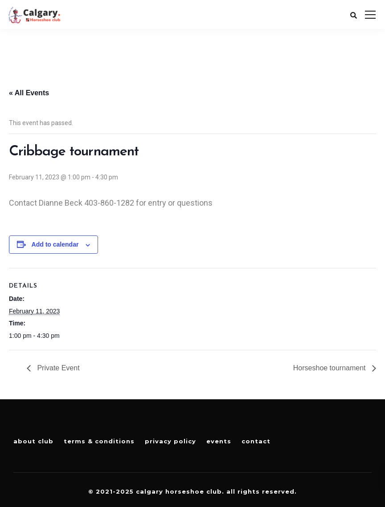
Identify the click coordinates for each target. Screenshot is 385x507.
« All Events (29, 93)
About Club (33, 441)
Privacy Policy (170, 441)
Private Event (57, 368)
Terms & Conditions (99, 441)
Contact (256, 441)
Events (218, 441)
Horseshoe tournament (330, 368)
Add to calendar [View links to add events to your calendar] (55, 244)
